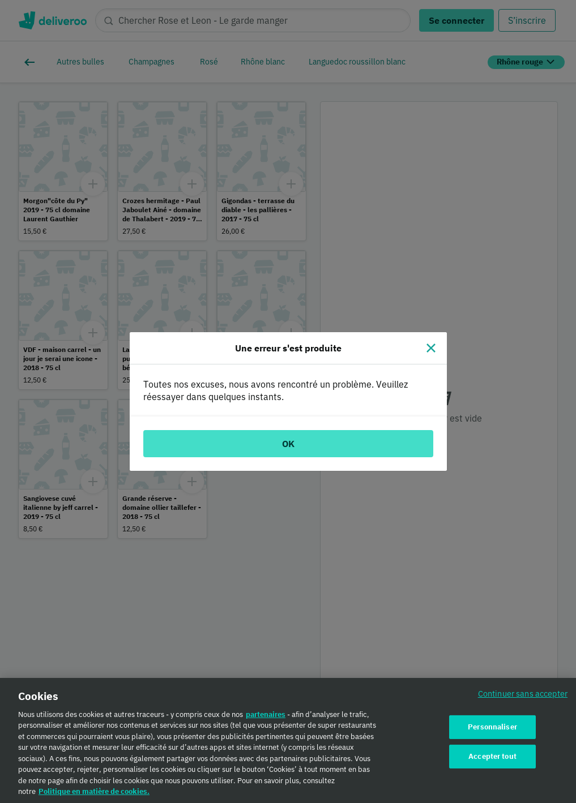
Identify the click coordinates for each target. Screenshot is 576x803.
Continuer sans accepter (523, 697)
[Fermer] (431, 348)
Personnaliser (492, 731)
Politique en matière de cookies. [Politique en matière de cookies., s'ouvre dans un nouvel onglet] (94, 796)
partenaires (265, 718)
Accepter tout (492, 760)
